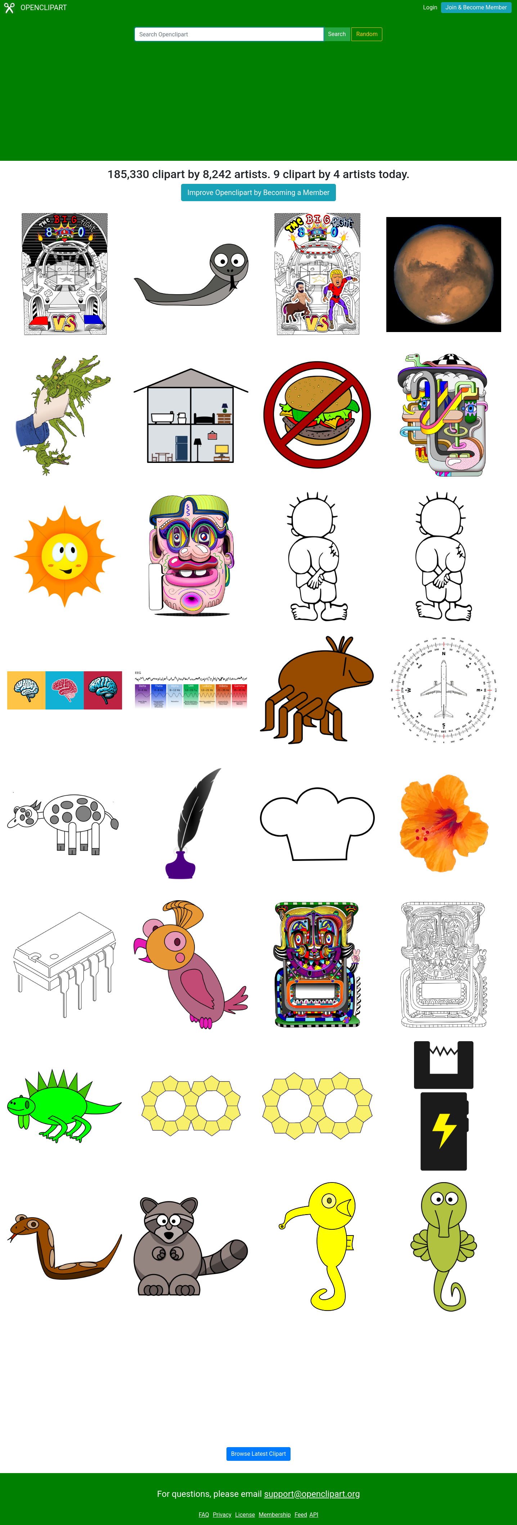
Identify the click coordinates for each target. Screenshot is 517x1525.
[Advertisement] (258, 100)
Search (337, 34)
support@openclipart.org (312, 1494)
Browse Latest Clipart (258, 1453)
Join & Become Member (476, 7)
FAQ (204, 1514)
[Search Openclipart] (229, 34)
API (313, 1514)
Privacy (222, 1514)
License (245, 1514)
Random (367, 34)
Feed (301, 1514)
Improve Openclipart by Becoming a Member (258, 192)
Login (430, 7)
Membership (274, 1514)
